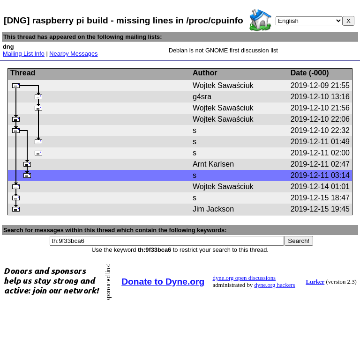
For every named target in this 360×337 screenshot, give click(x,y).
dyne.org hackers (274, 285)
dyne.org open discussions (244, 278)
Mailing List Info (24, 53)
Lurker (315, 281)
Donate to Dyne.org (162, 281)
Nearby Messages (73, 53)
